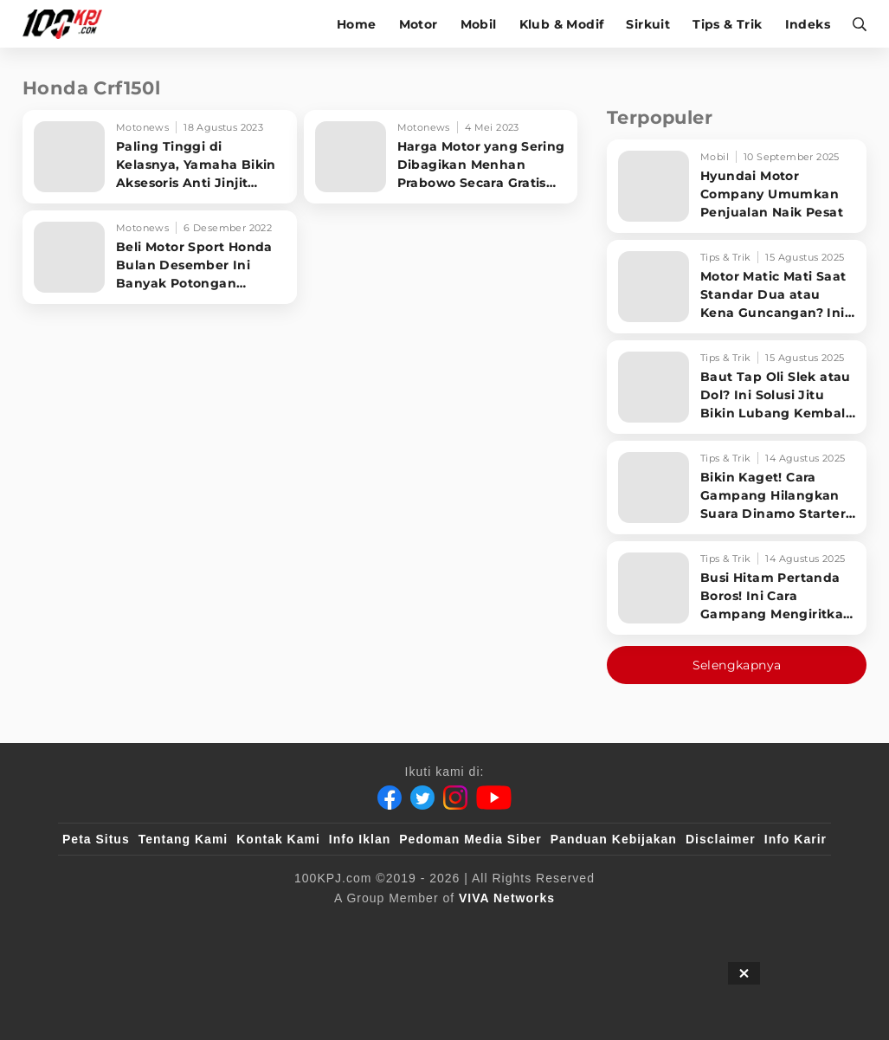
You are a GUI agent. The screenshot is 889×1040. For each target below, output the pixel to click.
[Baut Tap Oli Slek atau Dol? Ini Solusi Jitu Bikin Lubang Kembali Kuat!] (736, 387)
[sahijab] (261, 926)
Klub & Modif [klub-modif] (561, 24)
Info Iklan (359, 839)
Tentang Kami (184, 839)
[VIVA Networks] (507, 898)
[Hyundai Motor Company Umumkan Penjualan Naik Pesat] (736, 186)
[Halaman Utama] (68, 24)
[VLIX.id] (341, 926)
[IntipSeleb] (695, 926)
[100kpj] (190, 926)
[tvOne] (479, 926)
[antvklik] (611, 926)
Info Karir (795, 839)
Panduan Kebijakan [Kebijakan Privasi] (614, 839)
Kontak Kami (278, 839)
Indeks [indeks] (807, 24)
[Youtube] (494, 797)
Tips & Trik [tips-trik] (727, 24)
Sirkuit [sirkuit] (648, 24)
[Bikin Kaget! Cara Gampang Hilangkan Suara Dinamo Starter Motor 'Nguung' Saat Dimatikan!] (736, 487)
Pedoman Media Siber (470, 839)
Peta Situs (96, 839)
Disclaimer (721, 839)
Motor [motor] (418, 24)
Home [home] (357, 24)
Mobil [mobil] (479, 24)
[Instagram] (455, 797)
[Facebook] (389, 797)
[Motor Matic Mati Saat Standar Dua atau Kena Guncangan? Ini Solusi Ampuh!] (736, 286)
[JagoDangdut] (786, 926)
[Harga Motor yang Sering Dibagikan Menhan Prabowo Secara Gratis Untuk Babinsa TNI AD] (441, 156)
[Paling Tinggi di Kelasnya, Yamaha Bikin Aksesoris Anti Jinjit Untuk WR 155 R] (160, 156)
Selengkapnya (737, 665)
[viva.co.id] (109, 926)
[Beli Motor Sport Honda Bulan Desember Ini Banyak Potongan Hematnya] (160, 257)
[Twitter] (422, 797)
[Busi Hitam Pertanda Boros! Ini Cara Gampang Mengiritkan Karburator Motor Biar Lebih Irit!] (736, 588)
